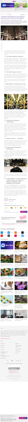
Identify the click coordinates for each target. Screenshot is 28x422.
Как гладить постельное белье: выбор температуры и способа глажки (7, 292)
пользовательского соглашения (21, 223)
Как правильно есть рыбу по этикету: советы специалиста (20, 278)
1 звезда (20, 14)
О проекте (3, 343)
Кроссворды (17, 350)
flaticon (16, 379)
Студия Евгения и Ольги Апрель (16, 378)
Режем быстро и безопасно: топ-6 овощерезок (6, 305)
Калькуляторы (18, 348)
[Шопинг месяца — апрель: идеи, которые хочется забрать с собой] (7, 272)
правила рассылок (13, 224)
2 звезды (21, 14)
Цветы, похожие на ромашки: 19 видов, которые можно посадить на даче (20, 292)
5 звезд (24, 14)
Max (23, 236)
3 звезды (22, 14)
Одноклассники (17, 232)
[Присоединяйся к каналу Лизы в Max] (7, 245)
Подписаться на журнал (5, 338)
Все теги (17, 352)
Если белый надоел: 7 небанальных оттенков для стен (6, 320)
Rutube (23, 232)
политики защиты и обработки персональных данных (8, 420)
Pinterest (17, 236)
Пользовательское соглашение (4, 352)
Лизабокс (17, 343)
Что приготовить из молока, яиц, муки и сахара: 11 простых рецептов (21, 265)
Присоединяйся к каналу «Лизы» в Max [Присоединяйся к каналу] (6, 251)
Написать (24, 211)
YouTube (3, 236)
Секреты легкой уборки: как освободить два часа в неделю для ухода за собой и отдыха (7, 9)
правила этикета (14, 185)
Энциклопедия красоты (18, 346)
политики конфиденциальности (6, 224)
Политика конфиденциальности (5, 355)
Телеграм (4, 232)
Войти (25, 1)
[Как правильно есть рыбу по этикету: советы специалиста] (21, 272)
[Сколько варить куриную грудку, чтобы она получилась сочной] (21, 245)
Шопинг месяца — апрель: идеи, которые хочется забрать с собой (7, 278)
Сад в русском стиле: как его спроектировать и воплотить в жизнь (7, 265)
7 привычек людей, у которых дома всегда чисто (20, 320)
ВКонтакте (11, 232)
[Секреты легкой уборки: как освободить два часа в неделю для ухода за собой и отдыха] (7, 5)
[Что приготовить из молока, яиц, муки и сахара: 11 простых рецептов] (21, 258)
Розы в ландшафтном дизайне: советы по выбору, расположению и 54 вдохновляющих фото (21, 306)
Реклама (2, 345)
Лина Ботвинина (4, 14)
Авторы (2, 349)
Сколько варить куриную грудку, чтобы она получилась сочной (21, 251)
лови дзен (13, 132)
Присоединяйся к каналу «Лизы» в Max (20, 8)
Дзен (10, 236)
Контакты (2, 347)
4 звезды (23, 14)
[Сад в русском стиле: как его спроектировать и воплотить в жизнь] (7, 258)
